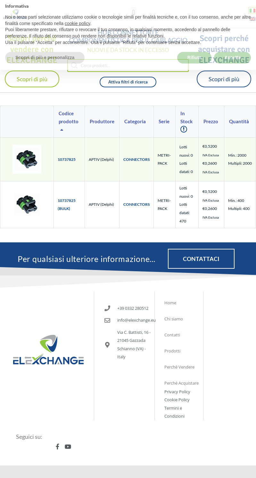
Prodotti (172, 351)
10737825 (67, 159)
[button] (133, 12)
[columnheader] (69, 122)
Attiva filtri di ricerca (128, 81)
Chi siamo (173, 319)
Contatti (172, 335)
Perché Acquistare (181, 383)
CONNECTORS (136, 159)
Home (170, 303)
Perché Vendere (179, 367)
